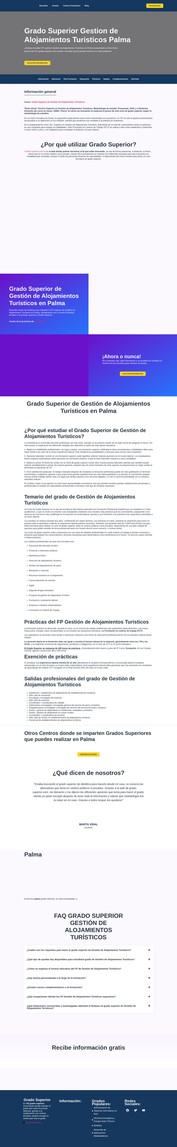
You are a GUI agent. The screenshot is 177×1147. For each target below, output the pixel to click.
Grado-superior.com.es (35, 151)
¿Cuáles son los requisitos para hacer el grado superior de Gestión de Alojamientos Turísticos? (79, 950)
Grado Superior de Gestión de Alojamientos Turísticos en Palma (44, 295)
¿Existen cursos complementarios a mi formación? (54, 987)
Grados (55, 6)
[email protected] (33, 1122)
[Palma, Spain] (132, 304)
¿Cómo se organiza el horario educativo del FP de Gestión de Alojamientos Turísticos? (74, 968)
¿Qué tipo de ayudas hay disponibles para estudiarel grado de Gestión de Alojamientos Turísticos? (81, 959)
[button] (88, 950)
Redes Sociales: (133, 1102)
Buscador (43, 6)
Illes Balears (40, 321)
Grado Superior (37, 1100)
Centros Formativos (71, 6)
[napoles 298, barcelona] (72, 1114)
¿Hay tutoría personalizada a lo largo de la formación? (56, 978)
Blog (87, 6)
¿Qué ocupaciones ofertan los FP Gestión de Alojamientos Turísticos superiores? (71, 996)
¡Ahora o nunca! (121, 356)
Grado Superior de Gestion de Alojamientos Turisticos (58, 102)
